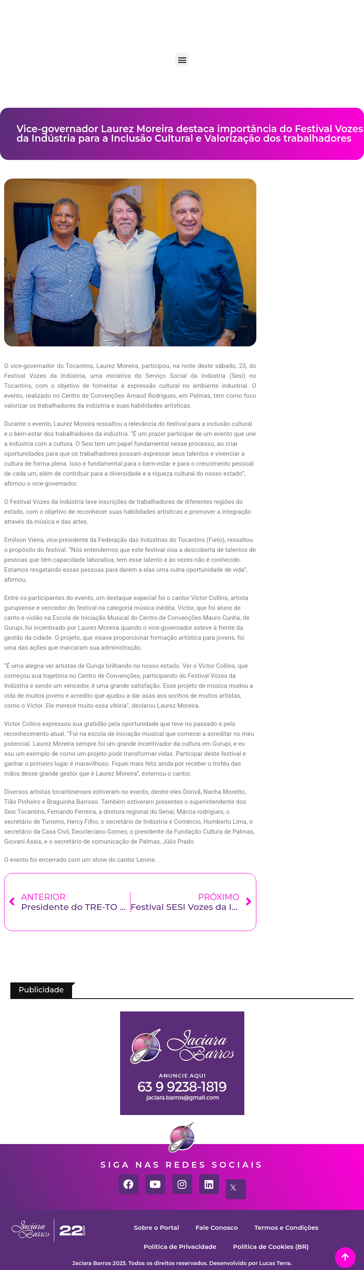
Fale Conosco (216, 1227)
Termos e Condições (286, 1227)
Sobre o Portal (156, 1227)
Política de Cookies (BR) (271, 1247)
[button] (182, 59)
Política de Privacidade (179, 1247)
